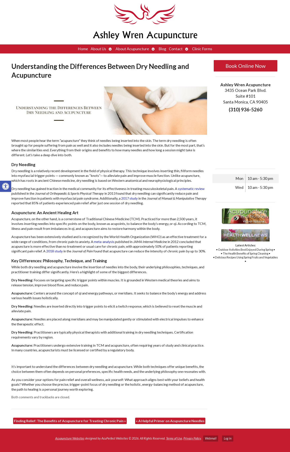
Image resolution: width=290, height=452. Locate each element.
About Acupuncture (132, 49)
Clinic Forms (202, 49)
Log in (228, 438)
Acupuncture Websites (69, 438)
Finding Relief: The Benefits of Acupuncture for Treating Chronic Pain (70, 421)
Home (83, 49)
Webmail (210, 438)
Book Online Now (246, 66)
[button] (5, 186)
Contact (176, 49)
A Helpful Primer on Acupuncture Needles (170, 421)
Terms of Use (174, 438)
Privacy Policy (192, 438)
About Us (98, 49)
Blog (162, 49)
